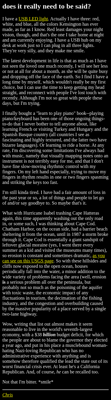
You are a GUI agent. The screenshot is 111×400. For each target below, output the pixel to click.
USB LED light (33, 18)
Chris (7, 394)
